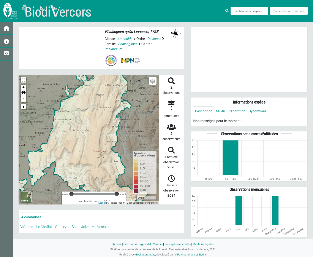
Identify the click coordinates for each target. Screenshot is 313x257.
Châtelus (26, 227)
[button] (23, 93)
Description (203, 111)
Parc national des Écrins (192, 254)
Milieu (220, 111)
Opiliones (154, 39)
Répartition (237, 111)
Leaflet (102, 202)
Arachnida (125, 39)
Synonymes (258, 111)
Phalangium (113, 49)
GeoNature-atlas (145, 254)
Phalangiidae (128, 44)
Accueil (116, 244)
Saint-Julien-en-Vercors (90, 227)
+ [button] (23, 87)
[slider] (71, 194)
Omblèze (61, 227)
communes (31, 217)
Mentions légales (203, 244)
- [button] (23, 98)
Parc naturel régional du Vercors (143, 244)
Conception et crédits (177, 244)
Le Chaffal (44, 227)
